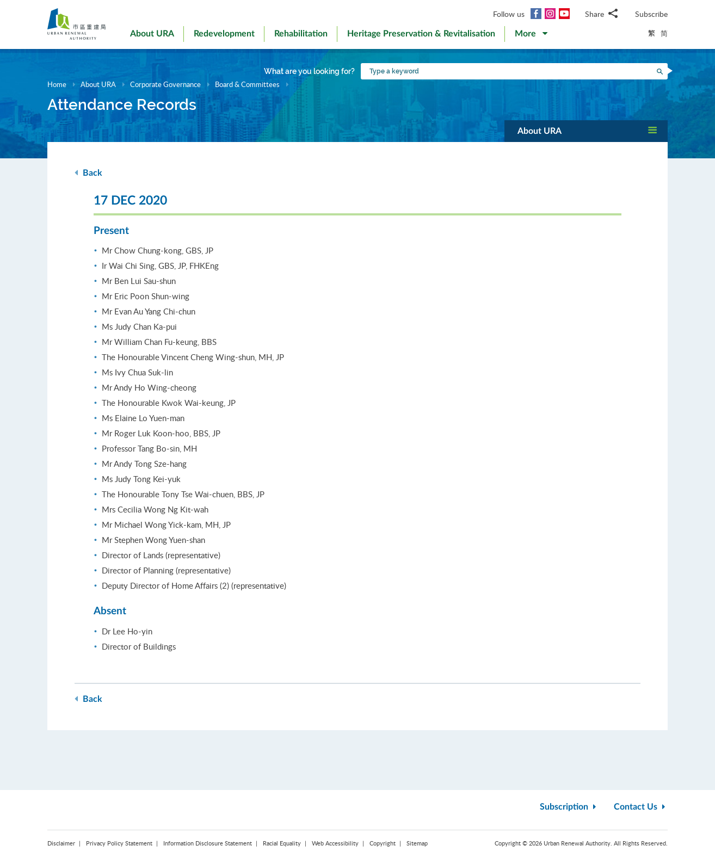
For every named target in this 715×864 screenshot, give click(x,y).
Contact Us (641, 807)
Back (88, 172)
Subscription (569, 807)
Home (56, 84)
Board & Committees (247, 84)
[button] (531, 36)
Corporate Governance (165, 84)
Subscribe (651, 14)
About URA (98, 84)
